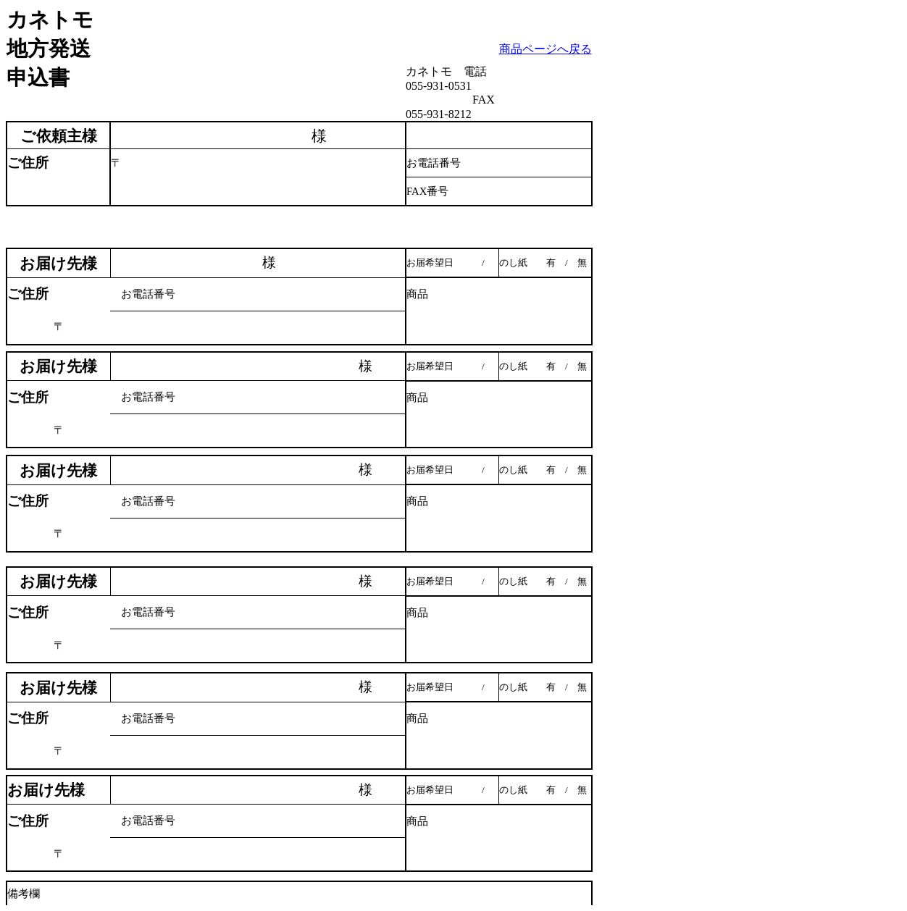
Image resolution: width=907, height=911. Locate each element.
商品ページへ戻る (545, 49)
